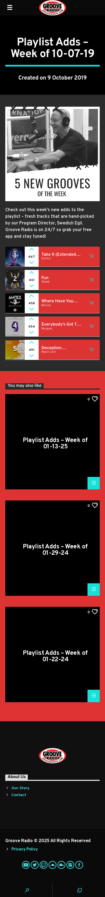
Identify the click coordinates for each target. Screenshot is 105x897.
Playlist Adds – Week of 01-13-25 (55, 443)
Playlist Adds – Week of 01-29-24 (55, 550)
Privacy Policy (24, 849)
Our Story (20, 788)
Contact (18, 795)
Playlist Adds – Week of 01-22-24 (55, 656)
